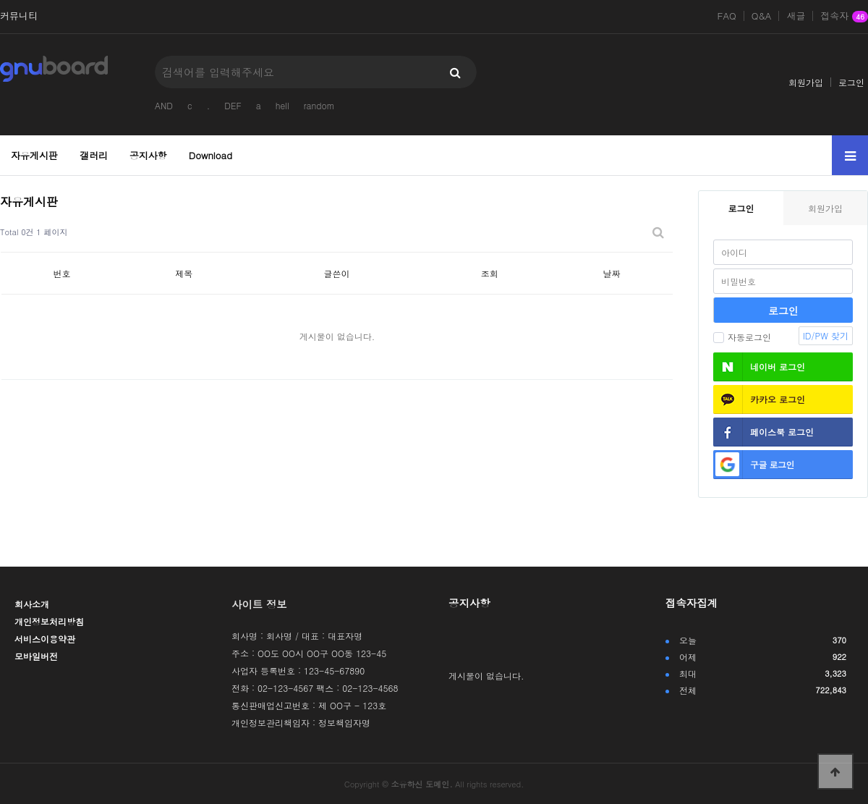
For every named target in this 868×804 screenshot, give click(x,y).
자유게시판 (34, 155)
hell (282, 105)
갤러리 (94, 155)
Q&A (762, 16)
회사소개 (31, 604)
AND (164, 105)
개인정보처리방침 (49, 621)
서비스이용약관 (44, 638)
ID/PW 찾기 (825, 335)
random (319, 105)
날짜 (612, 273)
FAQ (727, 16)
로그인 (851, 82)
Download (210, 155)
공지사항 (148, 155)
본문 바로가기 (0, 0)
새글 (795, 16)
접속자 (844, 16)
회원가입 (805, 82)
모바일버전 (36, 656)
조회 (489, 273)
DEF (232, 105)
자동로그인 (742, 337)
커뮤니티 (19, 16)
